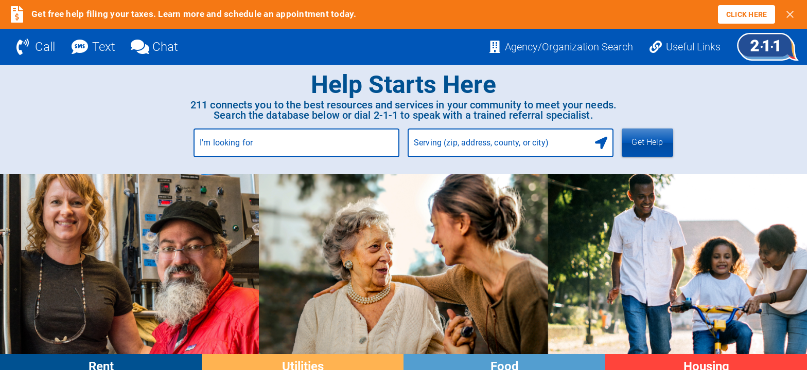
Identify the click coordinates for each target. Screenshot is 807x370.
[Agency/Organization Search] (560, 47)
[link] (747, 14)
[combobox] (296, 147)
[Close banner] (790, 14)
